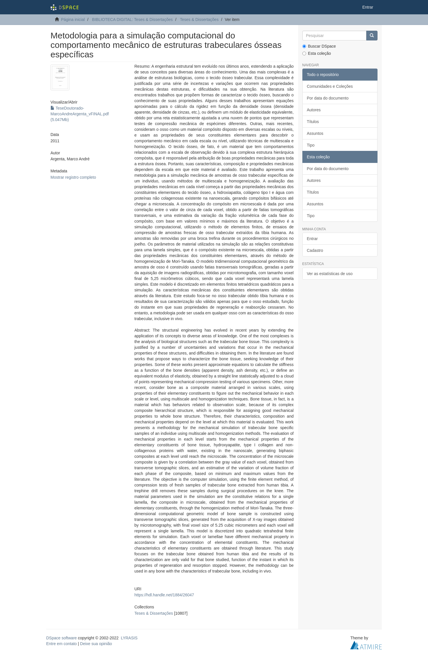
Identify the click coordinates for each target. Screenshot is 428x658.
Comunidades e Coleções (330, 86)
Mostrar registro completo (73, 177)
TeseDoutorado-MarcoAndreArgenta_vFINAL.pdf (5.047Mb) (79, 114)
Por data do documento (328, 98)
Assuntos (315, 133)
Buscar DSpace (319, 46)
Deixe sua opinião (96, 643)
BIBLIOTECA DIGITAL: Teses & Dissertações (132, 19)
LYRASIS (129, 638)
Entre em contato (61, 643)
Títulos (313, 121)
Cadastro (315, 250)
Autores (314, 110)
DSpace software (61, 638)
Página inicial (73, 19)
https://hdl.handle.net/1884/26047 (164, 595)
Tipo (311, 145)
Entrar (312, 238)
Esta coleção (316, 53)
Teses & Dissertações (199, 19)
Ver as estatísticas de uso (330, 273)
